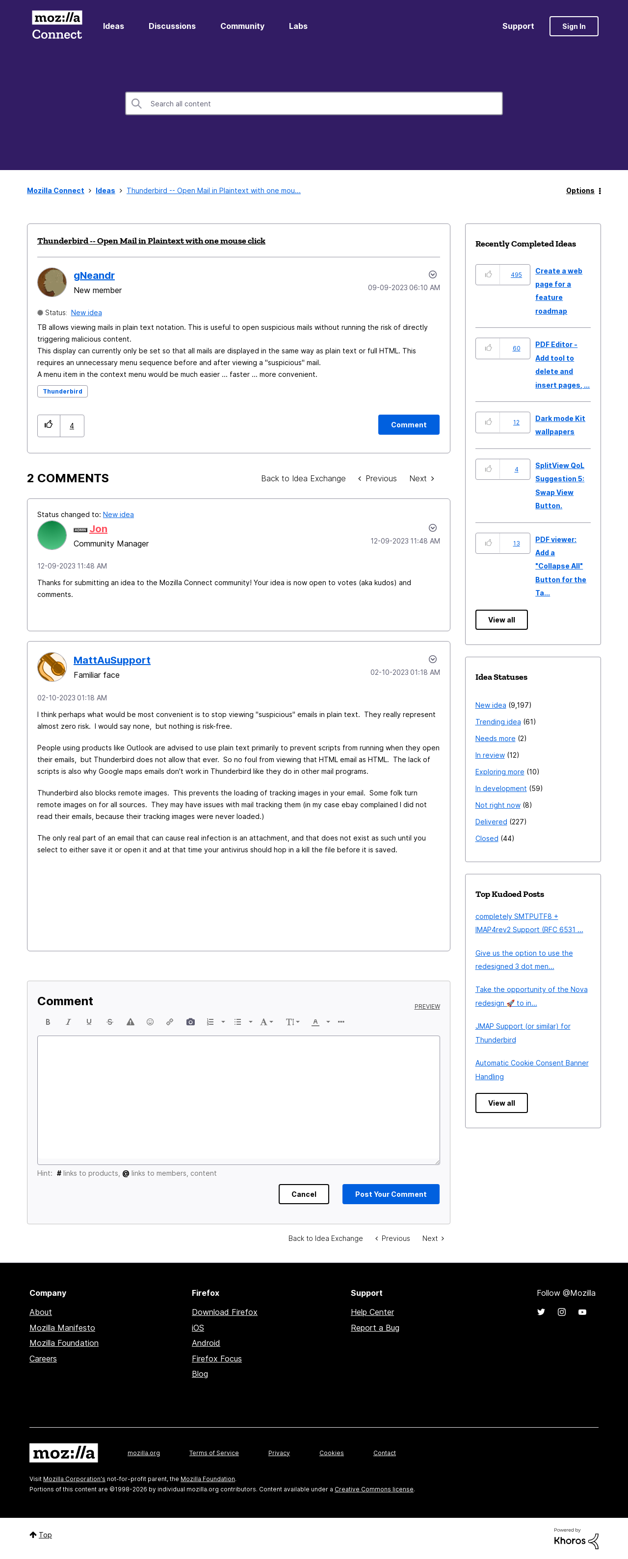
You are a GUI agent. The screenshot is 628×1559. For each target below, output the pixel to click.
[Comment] (409, 425)
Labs (298, 26)
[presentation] (48, 1022)
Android (206, 1343)
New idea (86, 312)
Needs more (495, 738)
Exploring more (499, 771)
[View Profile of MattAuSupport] (112, 660)
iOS (198, 1328)
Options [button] (580, 190)
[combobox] (314, 103)
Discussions (172, 26)
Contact (384, 1453)
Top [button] (45, 1535)
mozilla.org (144, 1453)
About (40, 1312)
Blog (200, 1374)
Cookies (331, 1453)
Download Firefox (225, 1312)
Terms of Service (214, 1453)
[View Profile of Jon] (98, 529)
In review (490, 755)
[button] (48, 425)
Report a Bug (375, 1328)
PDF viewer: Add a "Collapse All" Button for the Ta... (560, 566)
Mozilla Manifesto (62, 1328)
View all (501, 620)
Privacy (279, 1453)
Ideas (113, 26)
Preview (427, 1007)
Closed (486, 838)
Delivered (491, 821)
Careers (43, 1358)
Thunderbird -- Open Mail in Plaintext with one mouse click (151, 240)
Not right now (498, 805)
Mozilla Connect (56, 26)
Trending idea (498, 722)
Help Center (372, 1312)
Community (242, 26)
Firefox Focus (217, 1358)
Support (518, 26)
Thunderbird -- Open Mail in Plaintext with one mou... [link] (214, 190)
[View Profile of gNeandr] (94, 275)
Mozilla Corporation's (74, 1479)
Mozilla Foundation (64, 1343)
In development (501, 788)
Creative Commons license (374, 1489)
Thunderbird (62, 391)
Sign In (574, 26)
